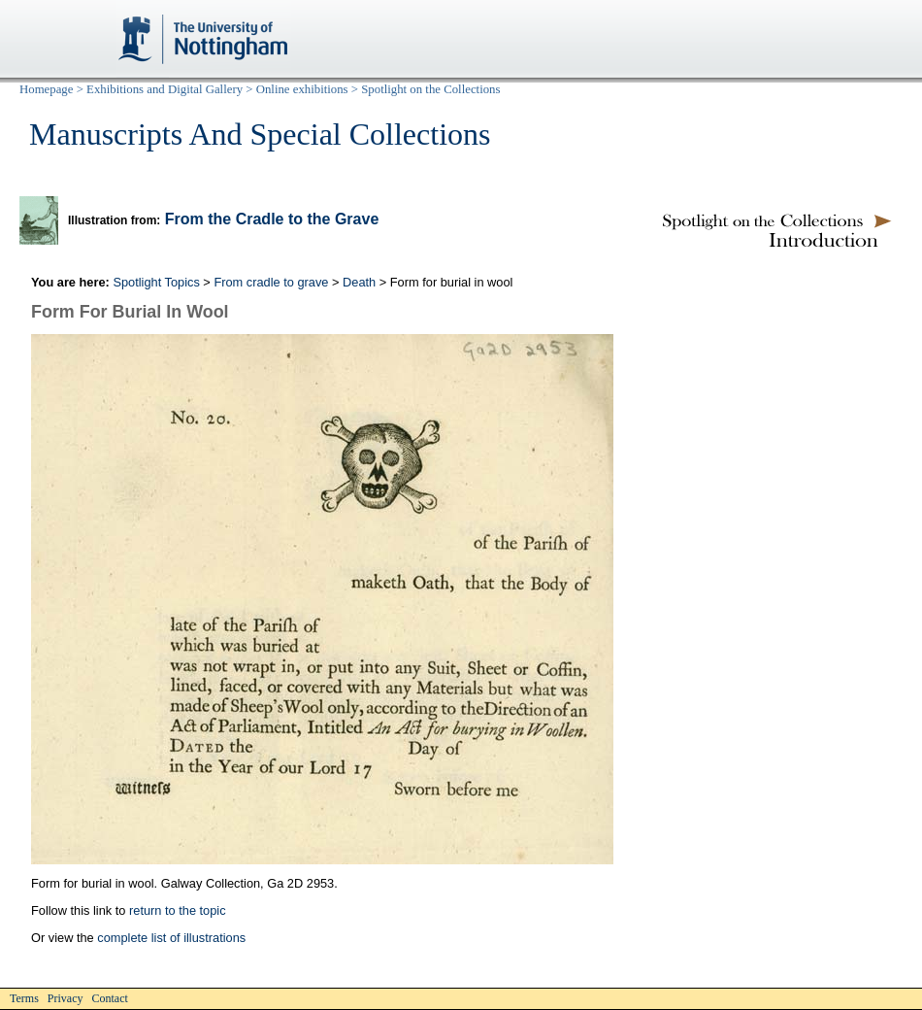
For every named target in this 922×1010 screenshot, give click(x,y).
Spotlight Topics (156, 282)
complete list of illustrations (171, 937)
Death (359, 282)
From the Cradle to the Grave (272, 219)
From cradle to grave (271, 282)
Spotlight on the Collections (430, 89)
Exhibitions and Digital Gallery (164, 89)
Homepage (46, 89)
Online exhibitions (302, 89)
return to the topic (177, 910)
